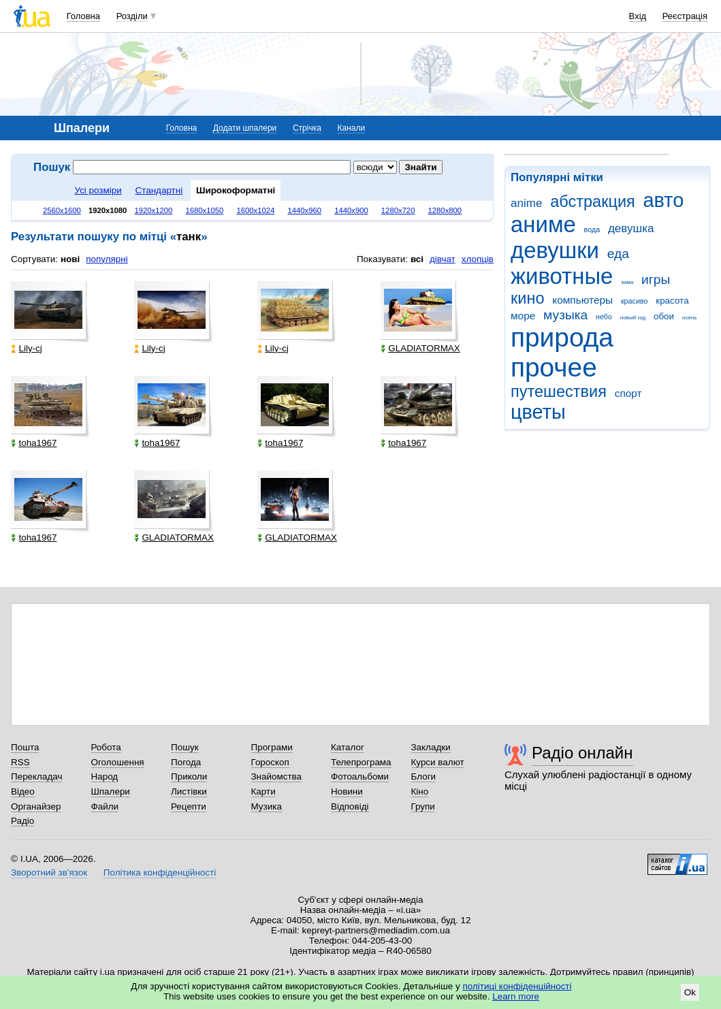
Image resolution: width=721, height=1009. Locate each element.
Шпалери (110, 791)
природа (562, 337)
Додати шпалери (244, 128)
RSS (20, 762)
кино (528, 298)
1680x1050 (204, 210)
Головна (83, 16)
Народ (104, 776)
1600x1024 (255, 210)
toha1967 (34, 443)
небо (604, 317)
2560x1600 (62, 210)
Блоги (423, 776)
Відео (23, 791)
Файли (105, 806)
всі (417, 259)
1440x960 (304, 210)
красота (672, 300)
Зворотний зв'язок (49, 872)
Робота (106, 747)
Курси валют (437, 762)
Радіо (22, 821)
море (523, 315)
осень (689, 318)
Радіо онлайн (582, 752)
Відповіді (350, 806)
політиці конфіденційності (517, 986)
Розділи (132, 16)
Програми (272, 747)
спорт (628, 393)
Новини (347, 791)
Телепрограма (361, 762)
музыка (565, 315)
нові (70, 259)
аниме (543, 224)
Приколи (189, 776)
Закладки (431, 747)
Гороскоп (270, 762)
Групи (423, 806)
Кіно (420, 791)
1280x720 (398, 210)
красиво (634, 301)
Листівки (189, 791)
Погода (186, 762)
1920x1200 (153, 210)
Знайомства (276, 776)
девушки (555, 250)
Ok (690, 992)
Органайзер (36, 806)
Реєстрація (684, 16)
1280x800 (445, 210)
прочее (554, 367)
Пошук (185, 747)
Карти (263, 791)
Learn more (515, 996)
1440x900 (351, 210)
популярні (106, 259)
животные (562, 276)
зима (627, 282)
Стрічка (307, 128)
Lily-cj (26, 348)
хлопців (478, 259)
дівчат (442, 259)
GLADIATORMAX (420, 348)
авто (663, 200)
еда (618, 253)
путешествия (559, 391)
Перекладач (36, 776)
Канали (352, 128)
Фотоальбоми (360, 776)
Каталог (347, 747)
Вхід (638, 16)
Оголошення (117, 762)
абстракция (592, 201)
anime (526, 203)
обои (664, 316)
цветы (538, 412)
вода (592, 229)
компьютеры (582, 300)
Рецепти (188, 806)
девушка (631, 228)
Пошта (25, 747)
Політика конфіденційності (159, 872)
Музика (266, 806)
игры (655, 279)
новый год (632, 318)
